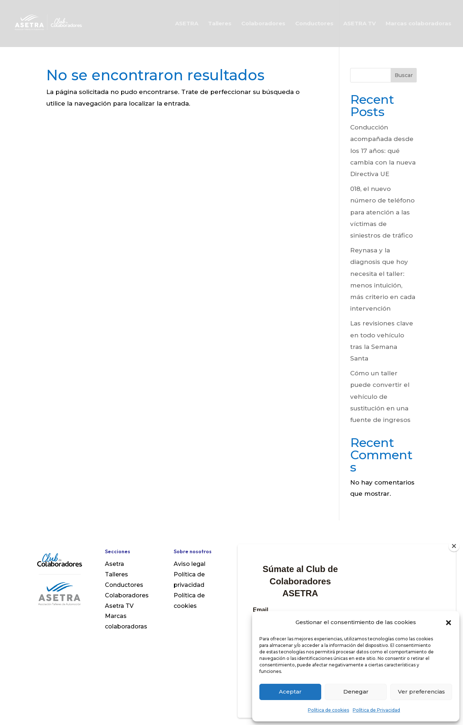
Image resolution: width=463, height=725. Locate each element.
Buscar (404, 75)
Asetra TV (119, 605)
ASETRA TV (359, 24)
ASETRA (186, 24)
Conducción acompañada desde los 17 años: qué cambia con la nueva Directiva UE (383, 151)
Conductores (314, 24)
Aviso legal (189, 563)
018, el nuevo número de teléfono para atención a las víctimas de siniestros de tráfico (382, 212)
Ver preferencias (421, 691)
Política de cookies (328, 710)
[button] (448, 622)
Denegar (356, 691)
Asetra (114, 563)
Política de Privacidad (376, 710)
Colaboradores (263, 24)
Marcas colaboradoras (418, 24)
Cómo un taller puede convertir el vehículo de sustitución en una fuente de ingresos (380, 396)
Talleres (220, 24)
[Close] (454, 546)
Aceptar (290, 691)
